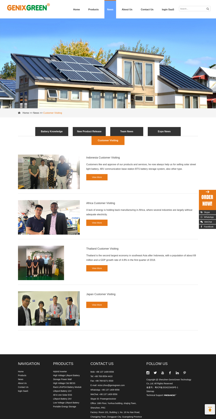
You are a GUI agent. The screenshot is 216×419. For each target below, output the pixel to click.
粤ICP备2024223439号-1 (166, 387)
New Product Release (89, 131)
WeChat (206, 222)
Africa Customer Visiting (100, 203)
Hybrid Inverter (60, 371)
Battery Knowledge (52, 131)
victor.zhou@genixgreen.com (111, 385)
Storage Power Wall (62, 379)
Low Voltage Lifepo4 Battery (66, 402)
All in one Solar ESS (62, 395)
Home (76, 9)
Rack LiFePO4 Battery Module (67, 387)
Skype (205, 212)
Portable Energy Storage (64, 406)
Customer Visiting (52, 113)
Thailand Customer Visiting (102, 248)
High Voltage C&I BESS (64, 383)
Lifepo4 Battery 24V (62, 399)
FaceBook (206, 226)
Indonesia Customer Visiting (103, 157)
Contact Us (147, 9)
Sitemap (150, 391)
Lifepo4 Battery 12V (62, 391)
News (110, 9)
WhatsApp (207, 217)
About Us (127, 9)
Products (93, 9)
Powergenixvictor (108, 399)
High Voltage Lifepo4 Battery (66, 375)
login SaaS (168, 9)
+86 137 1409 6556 (110, 390)
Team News (126, 131)
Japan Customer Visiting (101, 294)
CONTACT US (102, 364)
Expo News (164, 131)
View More (97, 177)
